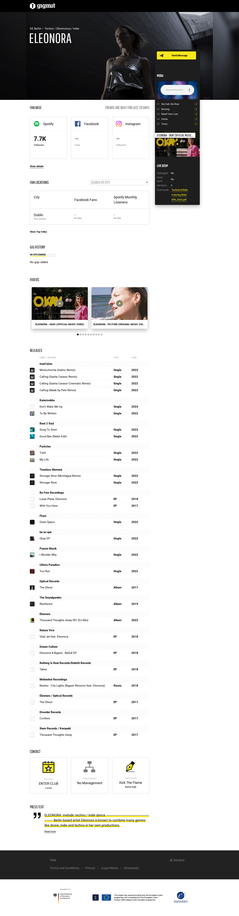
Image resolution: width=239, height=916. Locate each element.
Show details (37, 166)
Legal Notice (109, 868)
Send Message (180, 55)
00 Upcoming (38, 254)
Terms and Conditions (64, 868)
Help (53, 860)
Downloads (131, 868)
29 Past (51, 254)
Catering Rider (179, 194)
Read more (50, 831)
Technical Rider (180, 189)
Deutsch (179, 860)
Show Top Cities (38, 232)
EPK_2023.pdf (179, 199)
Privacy (90, 868)
